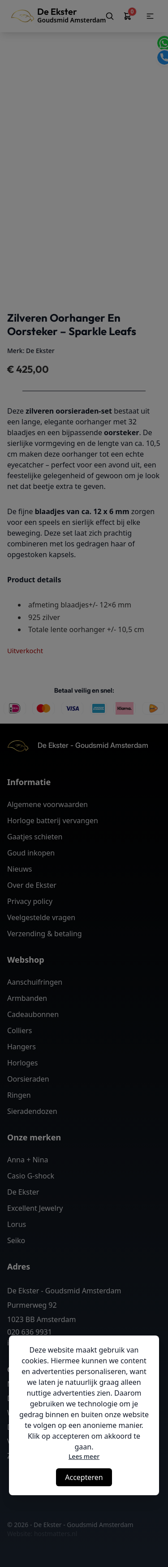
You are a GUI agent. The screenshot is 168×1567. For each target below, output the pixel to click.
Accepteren (84, 1477)
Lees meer (84, 1456)
